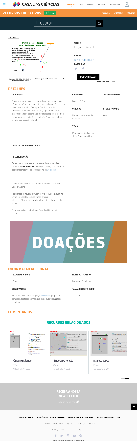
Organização (81, 423)
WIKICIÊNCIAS (42, 417)
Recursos (71, 5)
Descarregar (88, 76)
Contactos (87, 430)
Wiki (81, 4)
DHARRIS (45, 295)
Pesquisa (106, 13)
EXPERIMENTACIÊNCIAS (105, 417)
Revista (101, 4)
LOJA (118, 417)
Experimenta (114, 4)
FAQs (79, 430)
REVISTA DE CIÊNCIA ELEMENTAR (80, 417)
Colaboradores (58, 423)
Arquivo (47, 423)
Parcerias (92, 423)
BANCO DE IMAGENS (57, 417)
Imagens (90, 4)
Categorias (118, 13)
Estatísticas (72, 430)
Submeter (131, 13)
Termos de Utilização (53, 430)
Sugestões (70, 423)
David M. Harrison (84, 59)
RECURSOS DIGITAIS (26, 417)
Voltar (14, 37)
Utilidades (51, 169)
